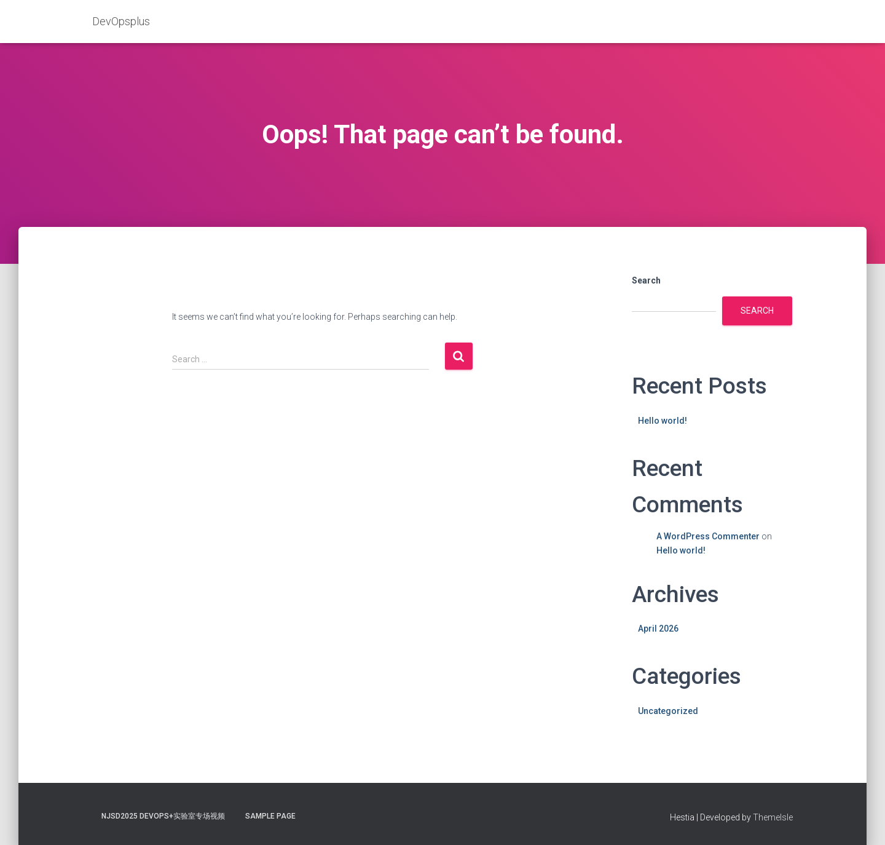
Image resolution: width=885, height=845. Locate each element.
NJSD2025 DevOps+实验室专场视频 (163, 816)
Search (646, 280)
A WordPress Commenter (708, 536)
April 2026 (658, 628)
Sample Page (270, 816)
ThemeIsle (773, 817)
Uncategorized (668, 711)
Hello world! (662, 421)
